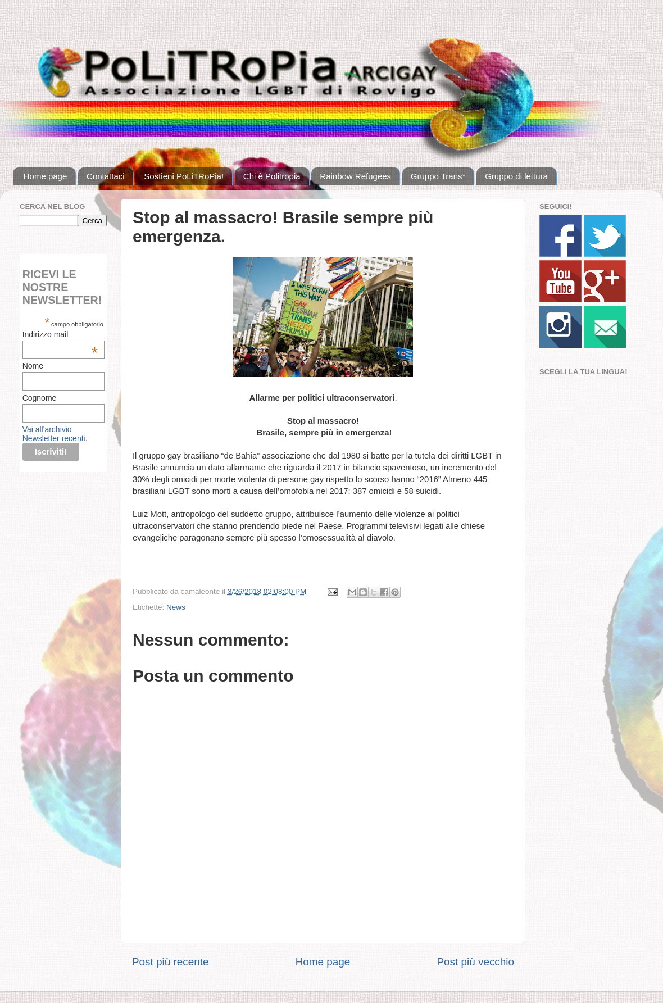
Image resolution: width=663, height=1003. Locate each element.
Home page (45, 176)
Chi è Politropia (272, 176)
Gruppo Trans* (438, 176)
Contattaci (106, 176)
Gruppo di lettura (516, 176)
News (175, 607)
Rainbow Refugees (355, 176)
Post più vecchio (475, 962)
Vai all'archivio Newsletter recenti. (55, 434)
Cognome (39, 397)
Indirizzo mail (60, 334)
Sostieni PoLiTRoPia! (184, 176)
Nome (32, 365)
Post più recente (170, 962)
